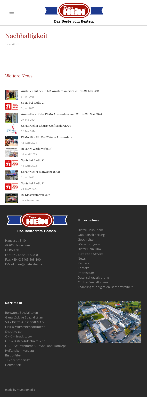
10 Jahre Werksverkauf (36, 148)
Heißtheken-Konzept (19, 350)
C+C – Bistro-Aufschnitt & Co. (25, 341)
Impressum (86, 273)
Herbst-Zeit (13, 365)
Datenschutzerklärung (93, 277)
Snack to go (13, 332)
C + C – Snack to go (18, 336)
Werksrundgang (89, 244)
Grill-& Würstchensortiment (25, 327)
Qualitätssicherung (91, 235)
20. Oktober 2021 (30, 200)
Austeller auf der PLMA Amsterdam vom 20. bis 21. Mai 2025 (60, 91)
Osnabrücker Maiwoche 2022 (40, 171)
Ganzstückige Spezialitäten (24, 317)
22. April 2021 (13, 44)
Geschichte (86, 239)
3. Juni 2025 (27, 96)
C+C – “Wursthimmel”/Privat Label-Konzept (35, 346)
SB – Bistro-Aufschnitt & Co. (25, 322)
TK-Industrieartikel (18, 360)
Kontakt (83, 268)
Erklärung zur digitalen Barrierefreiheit (105, 287)
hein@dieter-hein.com (31, 264)
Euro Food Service (90, 254)
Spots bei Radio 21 (32, 102)
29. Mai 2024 (28, 119)
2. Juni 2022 (27, 177)
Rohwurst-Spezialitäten (21, 313)
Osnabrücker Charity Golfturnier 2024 (46, 125)
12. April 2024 (29, 142)
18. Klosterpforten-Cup (35, 195)
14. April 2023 (29, 154)
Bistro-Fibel (13, 355)
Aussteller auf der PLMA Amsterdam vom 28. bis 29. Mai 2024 (61, 114)
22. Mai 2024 (28, 131)
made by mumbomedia (20, 390)
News (82, 258)
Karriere (83, 263)
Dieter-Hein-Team (90, 230)
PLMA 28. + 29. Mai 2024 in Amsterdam (46, 137)
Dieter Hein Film (89, 249)
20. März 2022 (29, 188)
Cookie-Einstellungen (93, 282)
